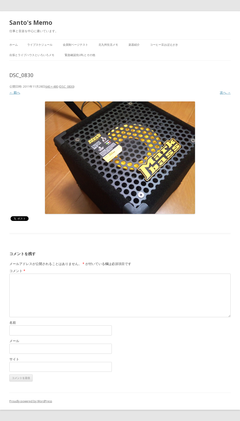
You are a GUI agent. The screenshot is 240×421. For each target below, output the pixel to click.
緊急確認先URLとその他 (80, 55)
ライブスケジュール (39, 45)
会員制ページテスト (75, 45)
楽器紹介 (134, 45)
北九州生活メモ (108, 45)
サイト (14, 359)
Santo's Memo (30, 22)
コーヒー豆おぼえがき (164, 45)
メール (14, 341)
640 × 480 (51, 86)
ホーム (13, 45)
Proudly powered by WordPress (30, 401)
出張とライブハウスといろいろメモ (31, 55)
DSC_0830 (67, 86)
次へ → (225, 92)
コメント (17, 270)
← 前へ (14, 92)
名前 (12, 322)
